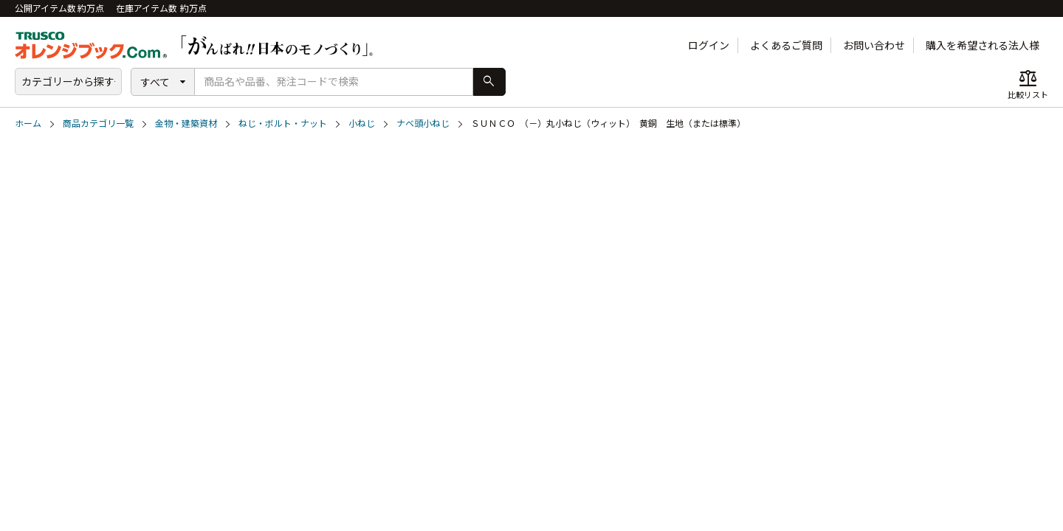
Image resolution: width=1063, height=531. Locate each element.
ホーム (28, 123)
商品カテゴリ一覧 (98, 123)
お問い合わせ (874, 45)
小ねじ (361, 123)
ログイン (708, 45)
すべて (155, 82)
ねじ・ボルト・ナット (282, 123)
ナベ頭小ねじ (423, 123)
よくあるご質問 (786, 45)
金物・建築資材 (186, 123)
